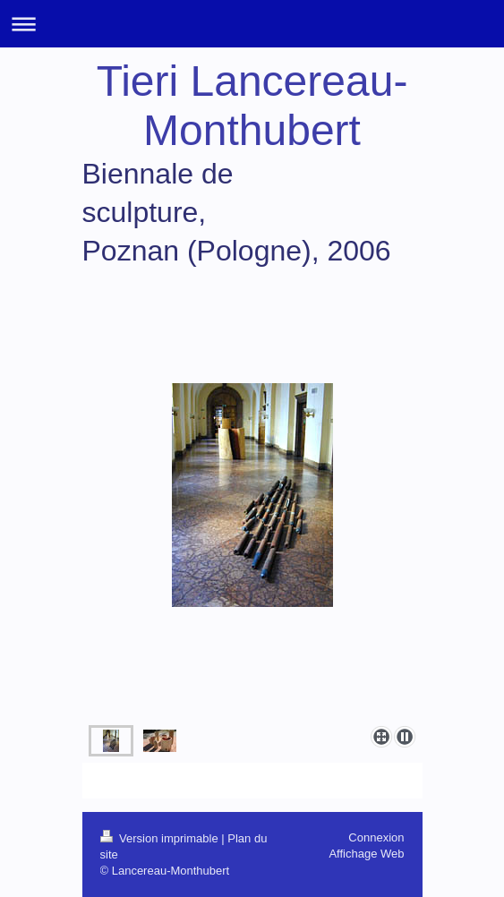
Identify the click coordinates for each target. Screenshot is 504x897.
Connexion (376, 837)
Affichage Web (366, 853)
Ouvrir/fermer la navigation (252, 23)
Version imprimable (161, 838)
